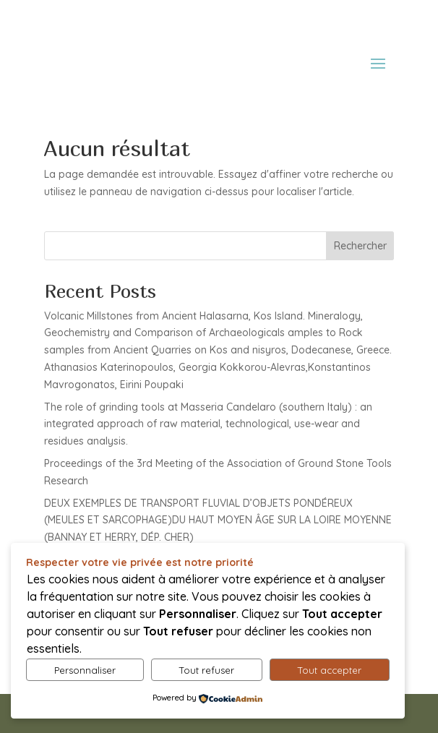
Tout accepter (329, 670)
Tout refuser (206, 670)
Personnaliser (85, 670)
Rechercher (360, 245)
